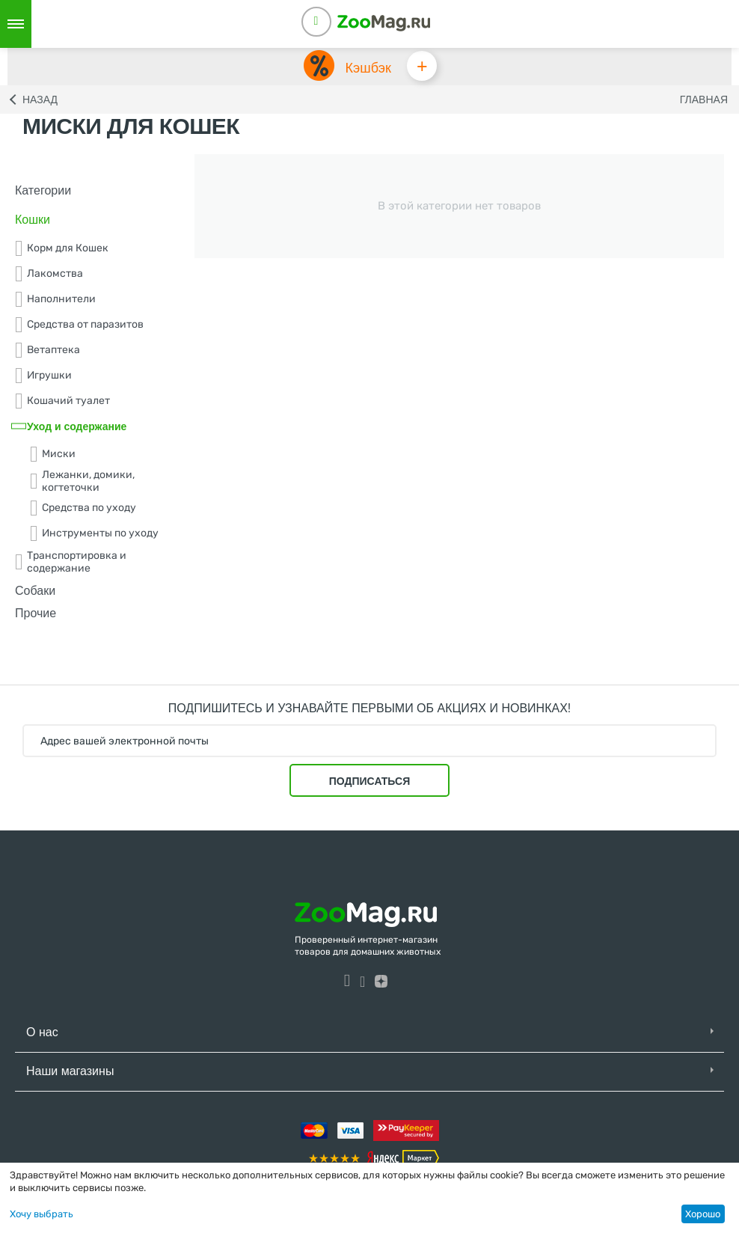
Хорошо (702, 1214)
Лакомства (49, 274)
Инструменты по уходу (94, 533)
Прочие (35, 614)
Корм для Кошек (61, 248)
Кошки (32, 219)
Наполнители (55, 299)
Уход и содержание (70, 426)
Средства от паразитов (79, 324)
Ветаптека (47, 350)
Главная (704, 99)
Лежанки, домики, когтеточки (82, 481)
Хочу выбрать (41, 1214)
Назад (40, 99)
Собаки (35, 590)
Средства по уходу (83, 508)
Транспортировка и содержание (70, 562)
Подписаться (369, 781)
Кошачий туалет (62, 401)
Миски (53, 454)
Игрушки (43, 375)
